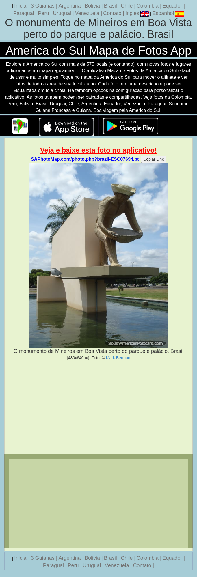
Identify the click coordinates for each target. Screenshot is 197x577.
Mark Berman (118, 357)
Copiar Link (153, 159)
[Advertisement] (98, 406)
